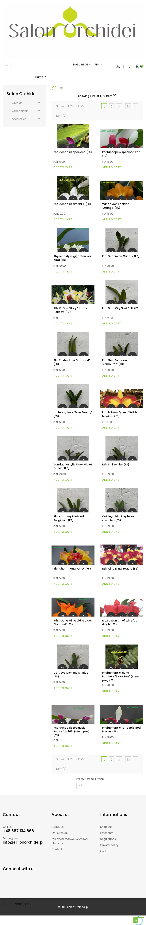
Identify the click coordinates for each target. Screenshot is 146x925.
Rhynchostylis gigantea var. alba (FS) (72, 258)
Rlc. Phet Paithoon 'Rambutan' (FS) (114, 362)
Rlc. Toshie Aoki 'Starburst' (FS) (71, 362)
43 (128, 106)
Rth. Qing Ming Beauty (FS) (120, 568)
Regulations (108, 839)
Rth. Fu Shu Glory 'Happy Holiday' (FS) (70, 310)
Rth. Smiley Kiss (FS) (115, 464)
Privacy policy (109, 845)
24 (80, 785)
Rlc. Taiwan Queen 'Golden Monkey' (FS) (120, 414)
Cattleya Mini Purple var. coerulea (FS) (119, 518)
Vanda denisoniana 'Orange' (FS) (115, 206)
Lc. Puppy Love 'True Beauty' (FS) (72, 414)
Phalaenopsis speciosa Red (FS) (121, 154)
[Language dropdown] (84, 64)
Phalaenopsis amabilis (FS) (72, 204)
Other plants (20, 110)
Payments (106, 832)
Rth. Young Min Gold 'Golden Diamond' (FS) (73, 622)
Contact (57, 849)
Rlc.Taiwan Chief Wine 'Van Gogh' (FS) (120, 622)
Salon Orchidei (21, 93)
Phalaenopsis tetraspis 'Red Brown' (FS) (121, 729)
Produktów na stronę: (90, 779)
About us (57, 826)
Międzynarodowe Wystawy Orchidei (70, 841)
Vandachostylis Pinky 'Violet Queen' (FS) (72, 466)
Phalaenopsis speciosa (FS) (72, 152)
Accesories (19, 118)
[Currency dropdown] (100, 64)
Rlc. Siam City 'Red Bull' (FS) (121, 308)
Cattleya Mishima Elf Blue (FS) (70, 674)
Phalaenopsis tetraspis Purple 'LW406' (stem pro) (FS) (71, 731)
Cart (103, 851)
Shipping (106, 826)
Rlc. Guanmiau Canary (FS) (120, 256)
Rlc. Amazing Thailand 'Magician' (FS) (68, 518)
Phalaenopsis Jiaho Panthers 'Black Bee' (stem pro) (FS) (120, 676)
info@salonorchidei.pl (23, 842)
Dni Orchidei (60, 832)
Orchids (17, 102)
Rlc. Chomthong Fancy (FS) (72, 568)
